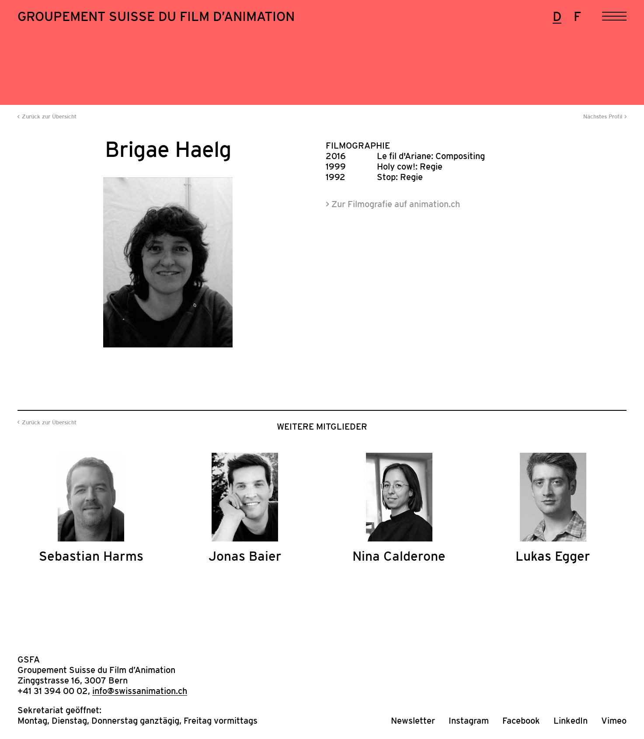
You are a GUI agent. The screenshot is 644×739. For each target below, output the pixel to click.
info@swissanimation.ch (139, 691)
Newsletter (413, 720)
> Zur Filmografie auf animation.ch (393, 204)
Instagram (469, 720)
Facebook (521, 720)
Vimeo (614, 720)
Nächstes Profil (602, 116)
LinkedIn (570, 720)
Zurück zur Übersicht (49, 116)
